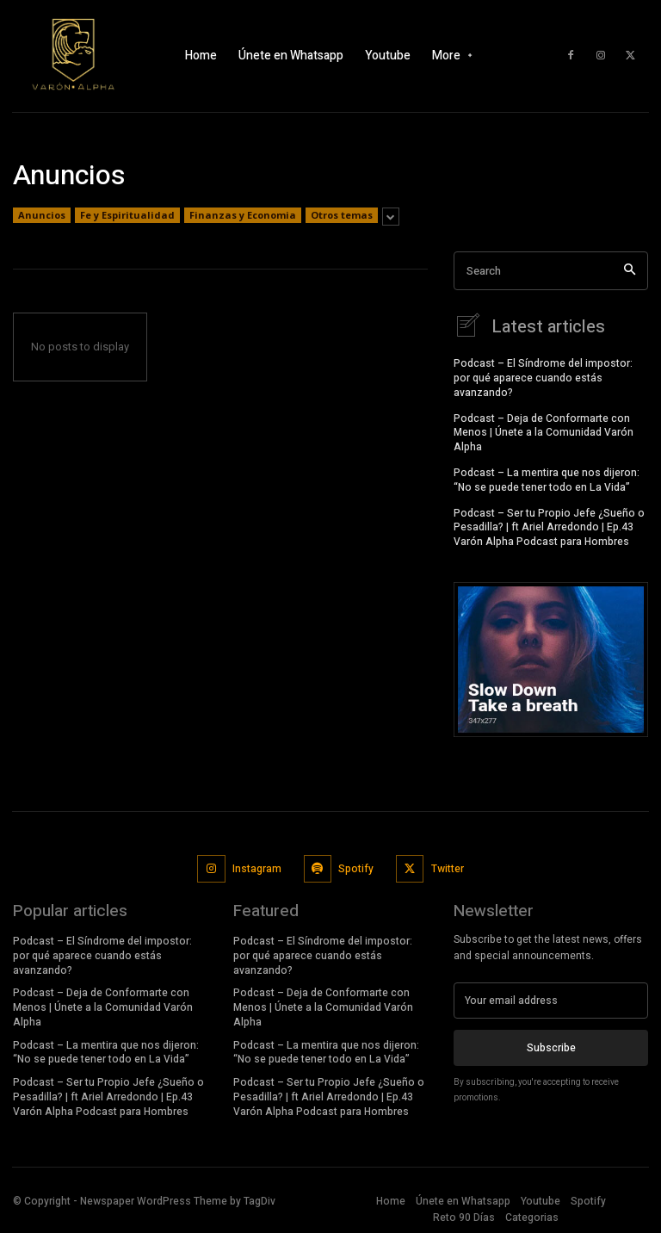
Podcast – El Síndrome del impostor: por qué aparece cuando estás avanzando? (543, 376)
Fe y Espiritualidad (127, 215)
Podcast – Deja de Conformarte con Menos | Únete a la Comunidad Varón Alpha (543, 431)
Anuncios (42, 215)
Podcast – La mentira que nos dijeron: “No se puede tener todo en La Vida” (546, 478)
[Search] (629, 270)
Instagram (256, 867)
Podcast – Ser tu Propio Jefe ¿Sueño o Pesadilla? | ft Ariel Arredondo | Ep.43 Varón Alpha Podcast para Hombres (549, 526)
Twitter (447, 867)
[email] (551, 999)
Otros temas (342, 215)
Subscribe (551, 1045)
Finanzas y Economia (242, 215)
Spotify (356, 867)
